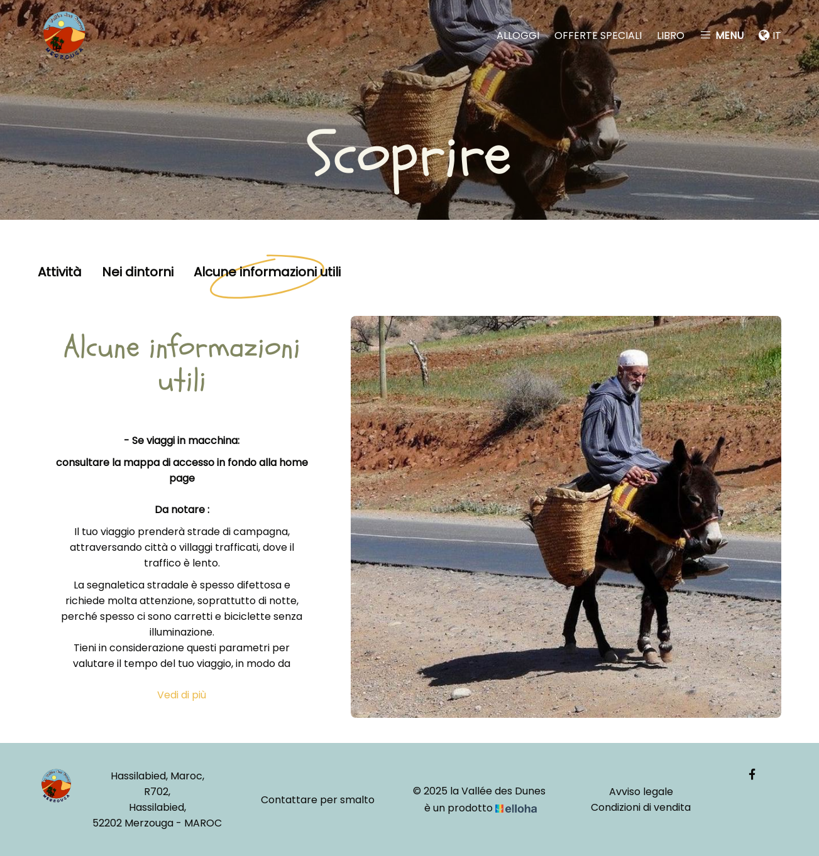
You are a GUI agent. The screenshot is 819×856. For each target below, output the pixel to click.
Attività (60, 272)
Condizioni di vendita (641, 807)
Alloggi (518, 35)
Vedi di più (181, 695)
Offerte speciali (598, 35)
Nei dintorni (137, 272)
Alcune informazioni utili (267, 272)
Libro (670, 35)
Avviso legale (641, 791)
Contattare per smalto (318, 800)
